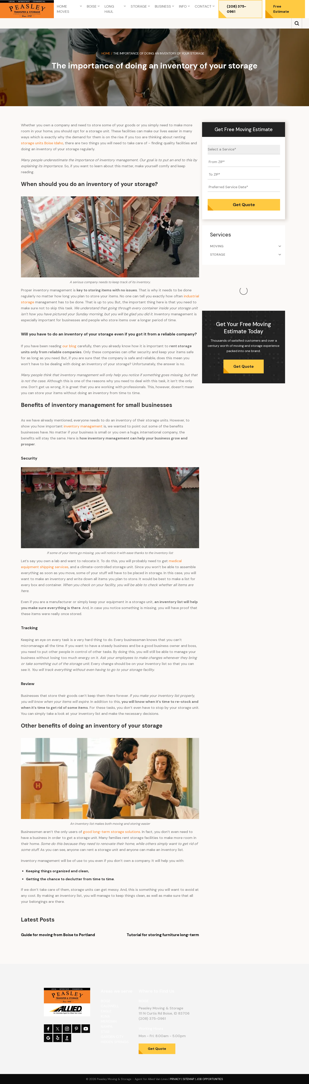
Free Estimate (281, 9)
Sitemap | (189, 1079)
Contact (203, 6)
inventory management (83, 426)
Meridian (109, 1021)
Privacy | (176, 1079)
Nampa (107, 1026)
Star (105, 1031)
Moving (217, 246)
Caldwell (110, 1006)
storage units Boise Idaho (42, 143)
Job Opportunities (209, 1079)
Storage (139, 6)
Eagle (106, 1011)
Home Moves (63, 9)
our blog (69, 346)
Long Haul (109, 9)
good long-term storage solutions (111, 831)
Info (183, 6)
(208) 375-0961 (236, 9)
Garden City (112, 1036)
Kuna (105, 1016)
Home (106, 53)
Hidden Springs (115, 1041)
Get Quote (243, 326)
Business (163, 6)
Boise (92, 6)
